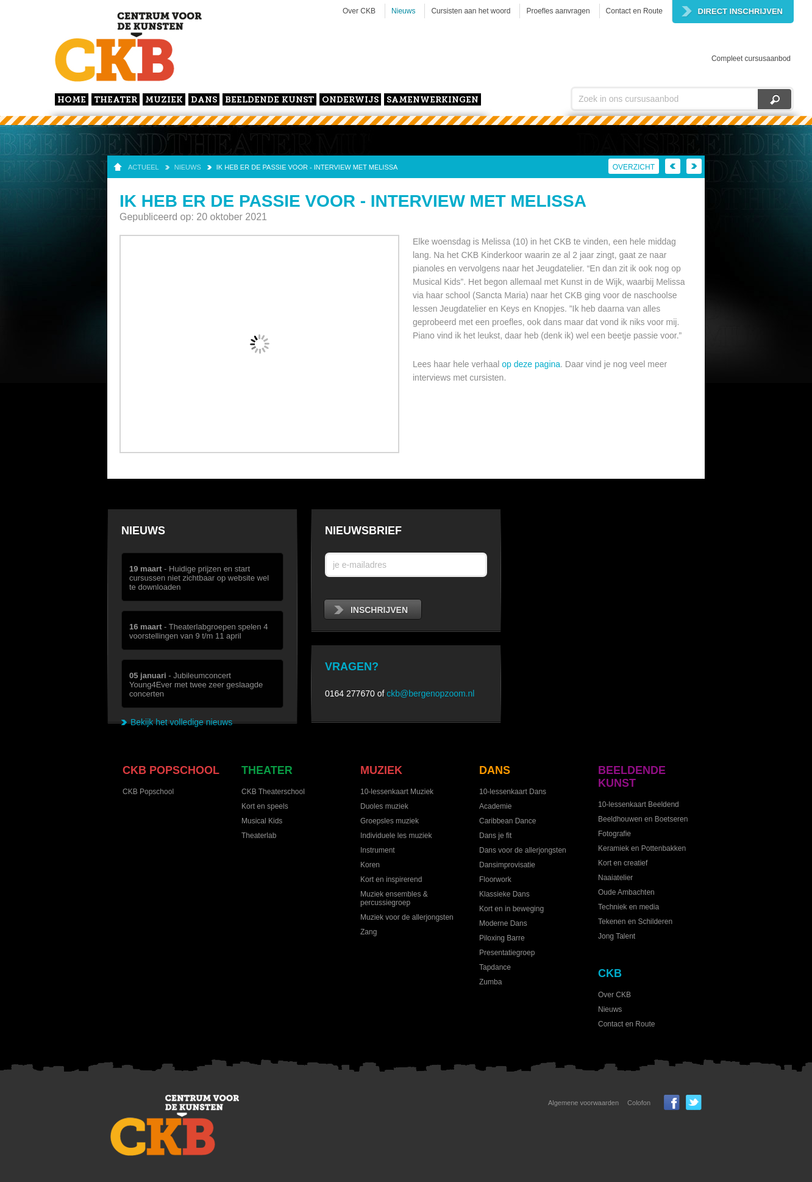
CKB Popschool (171, 770)
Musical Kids (261, 821)
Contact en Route (634, 11)
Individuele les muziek (396, 835)
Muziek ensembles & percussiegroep (394, 898)
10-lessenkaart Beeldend (638, 804)
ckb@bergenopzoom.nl (430, 693)
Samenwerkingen (432, 100)
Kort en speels (264, 806)
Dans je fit (495, 835)
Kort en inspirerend (391, 879)
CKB (610, 973)
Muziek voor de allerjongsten (407, 917)
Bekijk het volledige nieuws (181, 722)
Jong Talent (616, 936)
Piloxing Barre (502, 938)
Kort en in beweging (511, 908)
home (71, 100)
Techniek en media (628, 907)
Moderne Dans (503, 923)
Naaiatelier (615, 877)
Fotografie (614, 833)
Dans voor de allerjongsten (522, 850)
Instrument (377, 850)
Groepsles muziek (389, 821)
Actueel (143, 167)
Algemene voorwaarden (583, 1102)
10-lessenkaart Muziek (396, 791)
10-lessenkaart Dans (512, 791)
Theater (115, 100)
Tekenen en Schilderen (635, 921)
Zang (368, 932)
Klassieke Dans (504, 894)
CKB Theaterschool (273, 791)
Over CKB (359, 11)
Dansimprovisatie (507, 865)
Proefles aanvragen (557, 11)
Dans (204, 100)
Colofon (638, 1102)
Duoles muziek (384, 806)
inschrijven (371, 610)
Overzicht (634, 167)
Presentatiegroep (507, 952)
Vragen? (352, 667)
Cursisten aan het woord (470, 11)
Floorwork (495, 879)
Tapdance (495, 967)
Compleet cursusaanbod (751, 58)
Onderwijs (350, 100)
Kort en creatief (622, 863)
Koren (370, 865)
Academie (495, 806)
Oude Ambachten (626, 892)
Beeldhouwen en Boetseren (643, 819)
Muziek (164, 100)
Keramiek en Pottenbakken (642, 848)
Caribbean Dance (507, 821)
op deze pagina (531, 364)
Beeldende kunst (269, 100)
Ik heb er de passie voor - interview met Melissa (307, 167)
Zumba (490, 982)
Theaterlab (258, 835)
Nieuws (403, 11)
